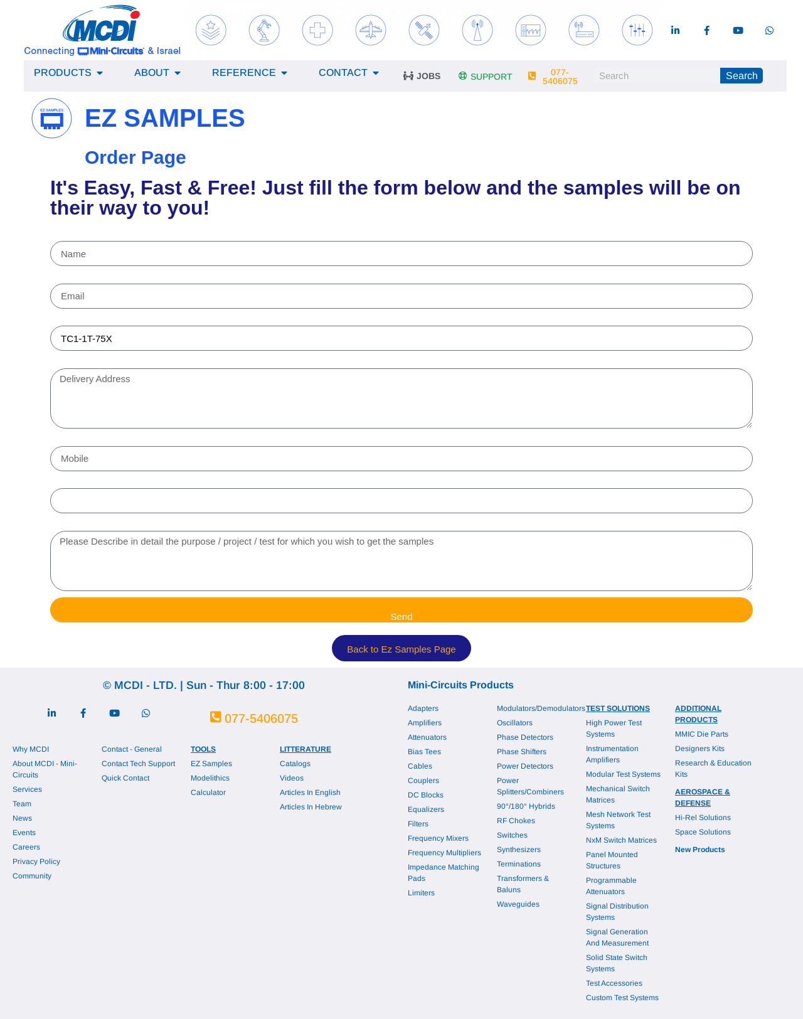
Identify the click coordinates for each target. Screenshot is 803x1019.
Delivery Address (91, 362)
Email (64, 278)
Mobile (66, 440)
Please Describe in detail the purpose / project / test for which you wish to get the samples (269, 525)
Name (65, 236)
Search (742, 75)
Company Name (90, 483)
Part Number (81, 320)
